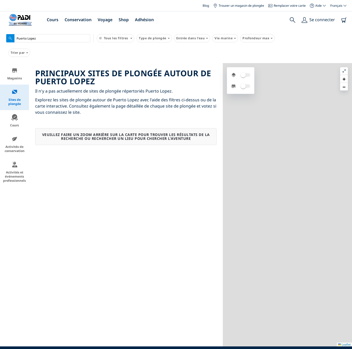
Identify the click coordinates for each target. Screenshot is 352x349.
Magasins (14, 73)
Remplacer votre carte (287, 5)
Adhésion (144, 19)
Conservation (78, 19)
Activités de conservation (15, 144)
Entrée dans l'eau (192, 38)
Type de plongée (154, 38)
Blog (206, 5)
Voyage (105, 19)
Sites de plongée (14, 97)
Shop (124, 19)
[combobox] (48, 38)
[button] (344, 79)
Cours (52, 19)
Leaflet (344, 344)
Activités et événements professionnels (14, 172)
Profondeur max (257, 38)
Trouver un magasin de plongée (238, 5)
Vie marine (225, 38)
